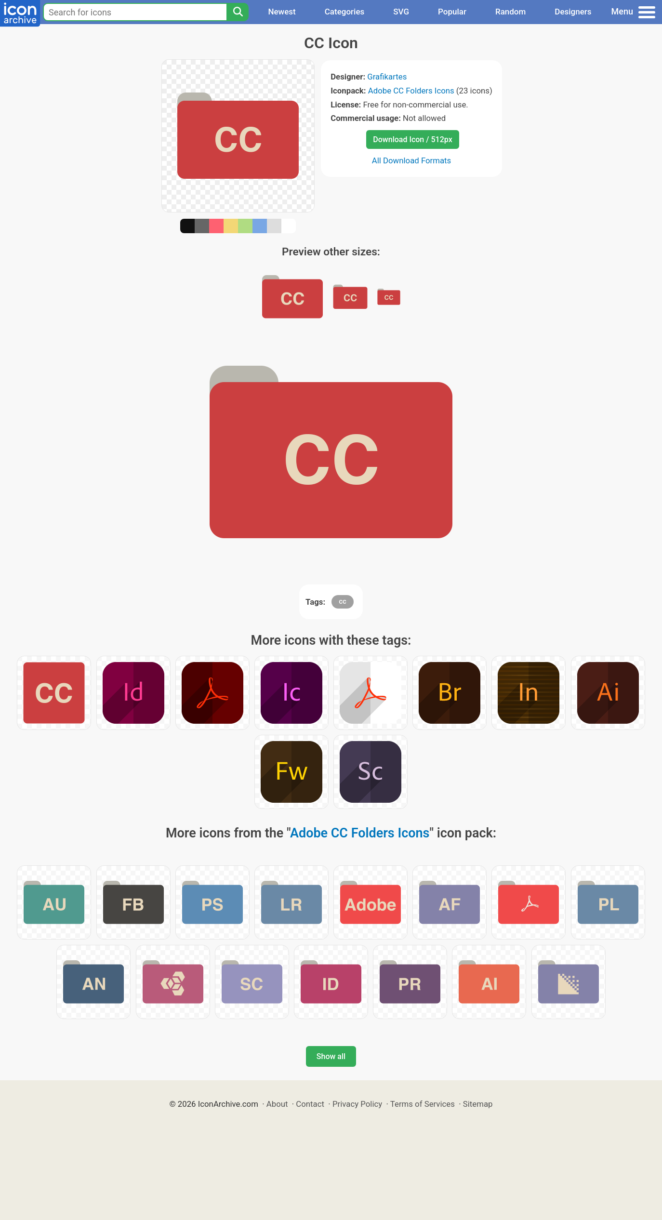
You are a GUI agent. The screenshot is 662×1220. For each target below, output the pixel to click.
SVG (401, 11)
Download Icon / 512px (412, 139)
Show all (331, 1056)
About (277, 1104)
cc (342, 601)
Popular (452, 11)
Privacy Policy (357, 1104)
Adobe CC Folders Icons (411, 90)
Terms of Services (422, 1104)
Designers (573, 11)
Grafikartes (387, 76)
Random (510, 11)
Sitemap (478, 1104)
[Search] (237, 12)
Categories (345, 11)
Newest (281, 11)
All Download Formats (411, 160)
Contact (310, 1104)
